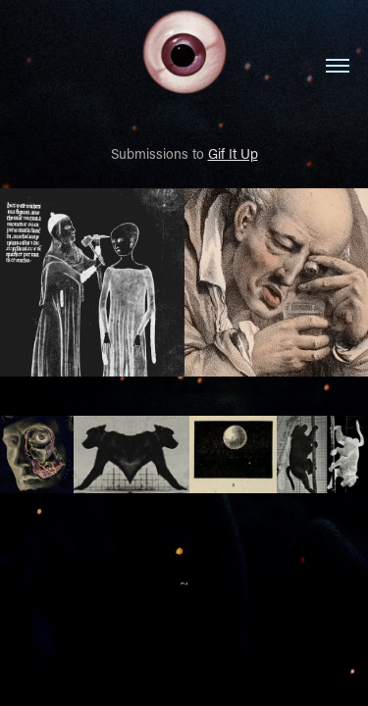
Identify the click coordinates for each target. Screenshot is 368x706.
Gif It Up (233, 153)
